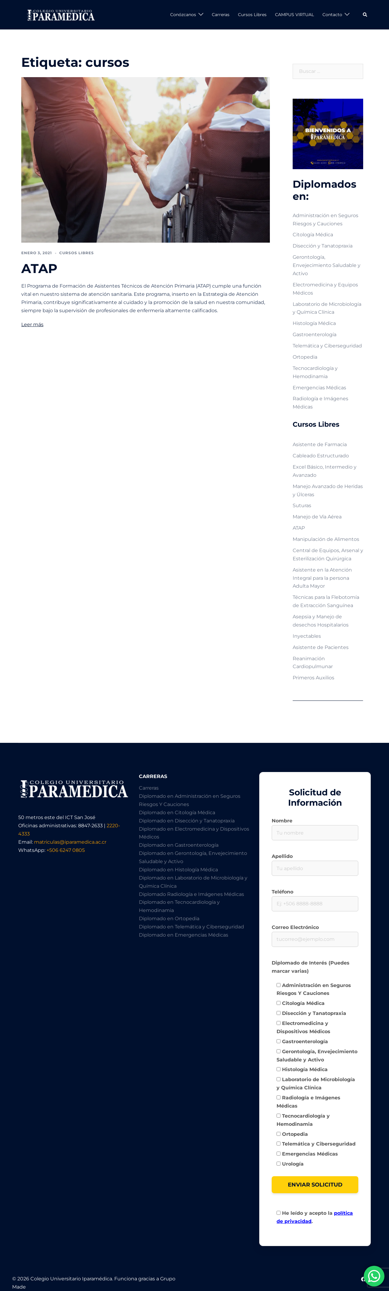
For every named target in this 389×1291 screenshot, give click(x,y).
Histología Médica (314, 323)
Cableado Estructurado (321, 456)
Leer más (32, 324)
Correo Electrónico (315, 933)
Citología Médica (313, 234)
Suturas (302, 505)
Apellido (315, 862)
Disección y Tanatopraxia (323, 246)
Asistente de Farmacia (320, 444)
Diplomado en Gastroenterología (179, 845)
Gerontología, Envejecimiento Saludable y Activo (326, 265)
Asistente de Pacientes (321, 647)
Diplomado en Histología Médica (178, 870)
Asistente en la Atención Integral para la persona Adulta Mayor (322, 578)
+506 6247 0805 (65, 850)
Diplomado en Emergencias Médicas (183, 935)
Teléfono (315, 898)
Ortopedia (305, 357)
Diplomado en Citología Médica (177, 812)
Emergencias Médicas (319, 388)
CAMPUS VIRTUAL (294, 14)
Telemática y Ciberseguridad (327, 346)
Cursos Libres (252, 14)
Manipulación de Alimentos (326, 539)
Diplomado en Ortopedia (169, 918)
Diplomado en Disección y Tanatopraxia (187, 821)
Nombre (315, 826)
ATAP (39, 268)
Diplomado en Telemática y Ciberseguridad (191, 927)
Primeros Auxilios (313, 678)
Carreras (220, 14)
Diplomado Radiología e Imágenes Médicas (191, 894)
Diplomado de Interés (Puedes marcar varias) (310, 967)
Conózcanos (183, 14)
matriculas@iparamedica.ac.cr (70, 842)
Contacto (332, 14)
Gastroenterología (314, 334)
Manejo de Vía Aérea (317, 517)
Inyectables (307, 636)
